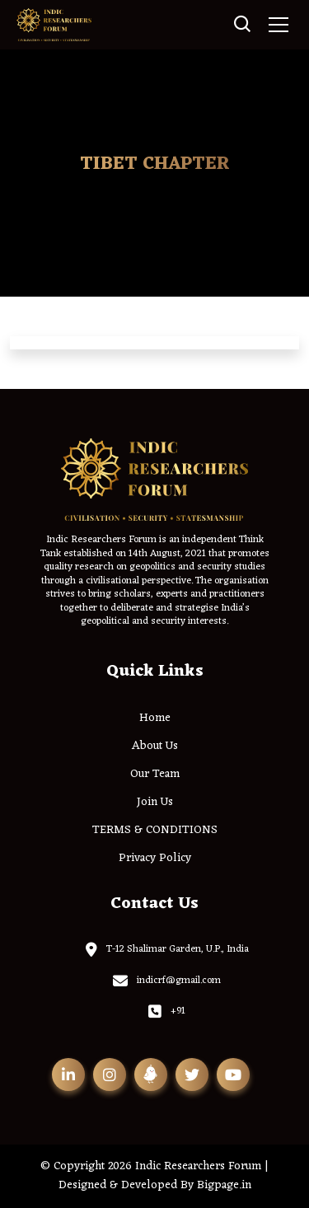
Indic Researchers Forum (198, 1166)
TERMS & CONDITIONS (155, 830)
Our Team (155, 774)
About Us (155, 746)
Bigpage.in (224, 1185)
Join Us (155, 802)
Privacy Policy (155, 858)
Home (155, 718)
